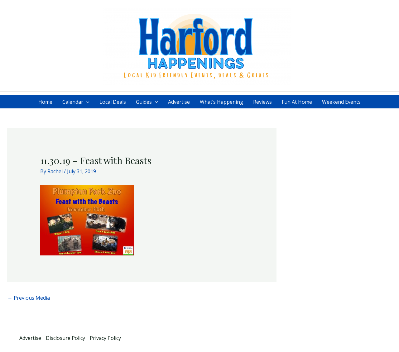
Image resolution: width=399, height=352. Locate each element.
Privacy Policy (105, 338)
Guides (147, 101)
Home (45, 101)
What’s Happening (221, 101)
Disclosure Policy (65, 338)
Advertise (179, 101)
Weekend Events (341, 101)
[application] (86, 101)
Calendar (75, 101)
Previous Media (28, 297)
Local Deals (112, 101)
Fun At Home (297, 101)
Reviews (262, 101)
